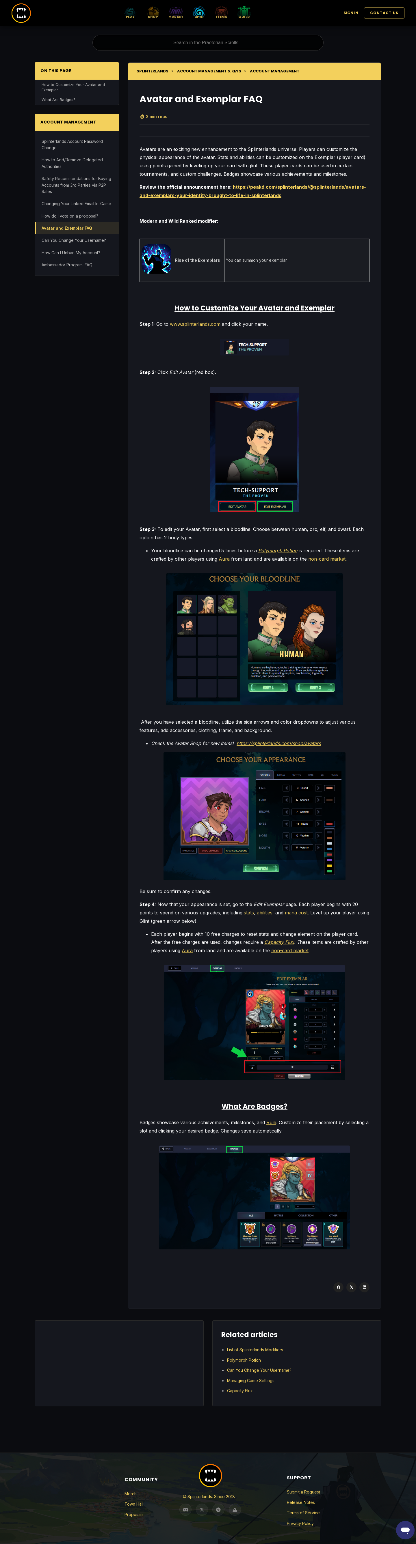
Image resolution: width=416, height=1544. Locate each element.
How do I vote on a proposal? (70, 216)
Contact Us (384, 12)
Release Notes (301, 1502)
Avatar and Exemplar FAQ (67, 228)
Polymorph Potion (244, 1360)
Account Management (274, 71)
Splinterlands (152, 71)
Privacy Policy (300, 1523)
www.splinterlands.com (195, 324)
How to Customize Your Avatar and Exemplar (73, 87)
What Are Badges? (58, 99)
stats (249, 913)
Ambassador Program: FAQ (67, 264)
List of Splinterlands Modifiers (255, 1349)
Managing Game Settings (250, 1380)
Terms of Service (303, 1512)
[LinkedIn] (364, 1287)
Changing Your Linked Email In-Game (76, 203)
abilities (264, 913)
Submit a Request (303, 1491)
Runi (271, 1122)
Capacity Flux (240, 1390)
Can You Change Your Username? (74, 240)
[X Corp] (351, 1287)
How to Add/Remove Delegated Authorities (72, 163)
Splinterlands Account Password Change (72, 144)
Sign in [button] (350, 13)
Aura (224, 559)
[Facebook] (338, 1287)
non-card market (327, 559)
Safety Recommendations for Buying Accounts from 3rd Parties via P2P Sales (76, 185)
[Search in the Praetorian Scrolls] (208, 43)
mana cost (296, 913)
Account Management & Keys (209, 71)
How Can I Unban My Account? (71, 252)
